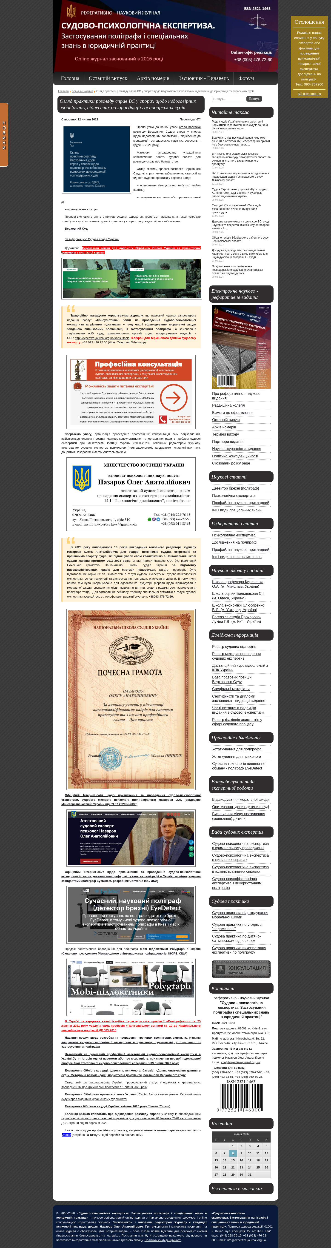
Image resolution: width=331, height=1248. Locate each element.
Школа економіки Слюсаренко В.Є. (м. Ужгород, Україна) (238, 607)
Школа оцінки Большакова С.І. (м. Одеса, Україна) (238, 595)
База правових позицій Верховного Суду (231, 679)
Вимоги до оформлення (233, 412)
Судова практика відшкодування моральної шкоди (240, 915)
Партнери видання (228, 441)
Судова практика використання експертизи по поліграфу (239, 950)
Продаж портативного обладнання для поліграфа (102, 949)
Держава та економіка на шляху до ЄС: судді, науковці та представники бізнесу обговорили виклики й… (241, 225)
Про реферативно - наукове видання (236, 395)
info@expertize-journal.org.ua (240, 1062)
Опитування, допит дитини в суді (240, 807)
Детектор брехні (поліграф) (235, 488)
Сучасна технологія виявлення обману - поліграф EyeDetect (238, 765)
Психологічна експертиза (234, 495)
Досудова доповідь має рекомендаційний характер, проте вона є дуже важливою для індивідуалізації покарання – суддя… (240, 254)
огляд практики (190, 127)
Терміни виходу (225, 434)
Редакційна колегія (228, 405)
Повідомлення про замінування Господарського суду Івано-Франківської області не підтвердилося (237, 270)
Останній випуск (226, 420)
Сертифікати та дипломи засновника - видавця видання (238, 698)
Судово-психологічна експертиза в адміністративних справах (240, 869)
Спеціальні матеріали (231, 689)
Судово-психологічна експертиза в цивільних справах (240, 857)
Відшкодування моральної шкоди (241, 799)
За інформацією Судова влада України (92, 239)
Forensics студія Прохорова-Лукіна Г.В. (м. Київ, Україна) (236, 619)
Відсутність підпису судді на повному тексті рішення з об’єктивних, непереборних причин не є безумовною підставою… (241, 141)
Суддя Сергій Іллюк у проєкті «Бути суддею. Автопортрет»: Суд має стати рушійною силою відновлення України (240, 193)
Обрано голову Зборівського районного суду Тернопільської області (240, 239)
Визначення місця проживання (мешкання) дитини (238, 816)
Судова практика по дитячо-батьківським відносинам (236, 938)
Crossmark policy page (231, 463)
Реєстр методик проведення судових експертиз (236, 656)
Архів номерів (224, 427)
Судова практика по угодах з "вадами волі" (237, 926)
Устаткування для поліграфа (236, 749)
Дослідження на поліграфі (234, 542)
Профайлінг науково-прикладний (240, 503)
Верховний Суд (76, 228)
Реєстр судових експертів (234, 646)
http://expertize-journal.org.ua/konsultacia (102, 338)
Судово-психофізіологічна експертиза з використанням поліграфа (237, 883)
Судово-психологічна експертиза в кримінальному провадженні (240, 845)
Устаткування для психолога (236, 756)
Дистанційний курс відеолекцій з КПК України (240, 667)
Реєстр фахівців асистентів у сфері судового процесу (237, 722)
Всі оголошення (309, 94)
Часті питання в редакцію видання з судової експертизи (238, 710)
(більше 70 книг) (117, 1106)
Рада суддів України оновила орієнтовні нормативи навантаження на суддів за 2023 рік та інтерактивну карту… (240, 125)
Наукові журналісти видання (236, 449)
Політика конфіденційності (235, 456)
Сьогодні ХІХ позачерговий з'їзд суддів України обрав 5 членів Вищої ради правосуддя (236, 209)
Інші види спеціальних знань (237, 510)
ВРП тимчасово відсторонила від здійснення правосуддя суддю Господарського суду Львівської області (240, 177)
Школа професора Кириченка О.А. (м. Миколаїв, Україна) (237, 584)
